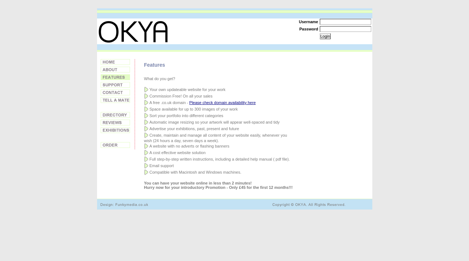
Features (115, 77)
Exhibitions (115, 130)
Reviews (115, 122)
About (115, 69)
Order (115, 145)
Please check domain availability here (222, 102)
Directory (115, 115)
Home (115, 62)
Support (115, 85)
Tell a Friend (115, 100)
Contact (115, 92)
